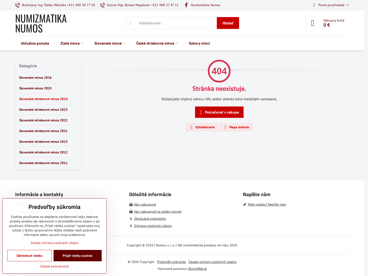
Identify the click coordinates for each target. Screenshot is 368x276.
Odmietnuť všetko (29, 255)
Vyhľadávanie (202, 127)
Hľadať (228, 23)
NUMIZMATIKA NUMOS (41, 23)
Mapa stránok (236, 127)
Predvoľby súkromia (171, 262)
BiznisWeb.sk (197, 269)
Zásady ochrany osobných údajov (213, 262)
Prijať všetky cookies (77, 255)
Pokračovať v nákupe (218, 112)
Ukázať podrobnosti (54, 266)
